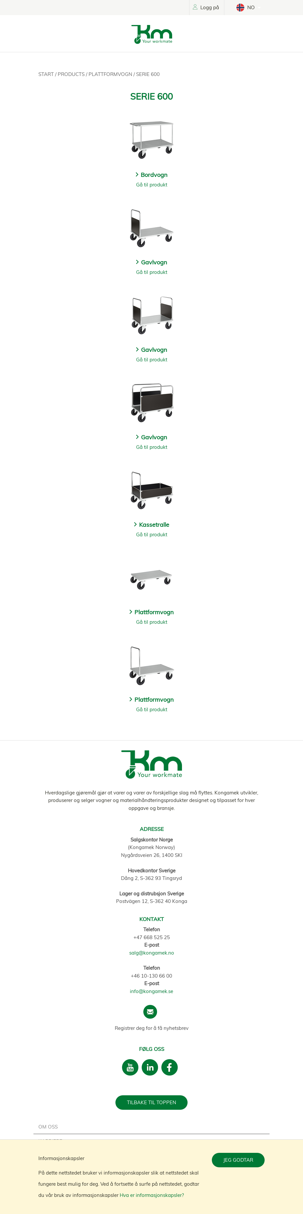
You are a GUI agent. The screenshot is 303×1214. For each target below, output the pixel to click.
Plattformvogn (111, 74)
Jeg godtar (238, 1160)
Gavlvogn (154, 262)
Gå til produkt (151, 185)
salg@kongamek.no (151, 953)
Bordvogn (154, 175)
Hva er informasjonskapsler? (152, 1195)
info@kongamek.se (151, 991)
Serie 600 (148, 74)
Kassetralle (154, 524)
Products (72, 74)
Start (46, 74)
